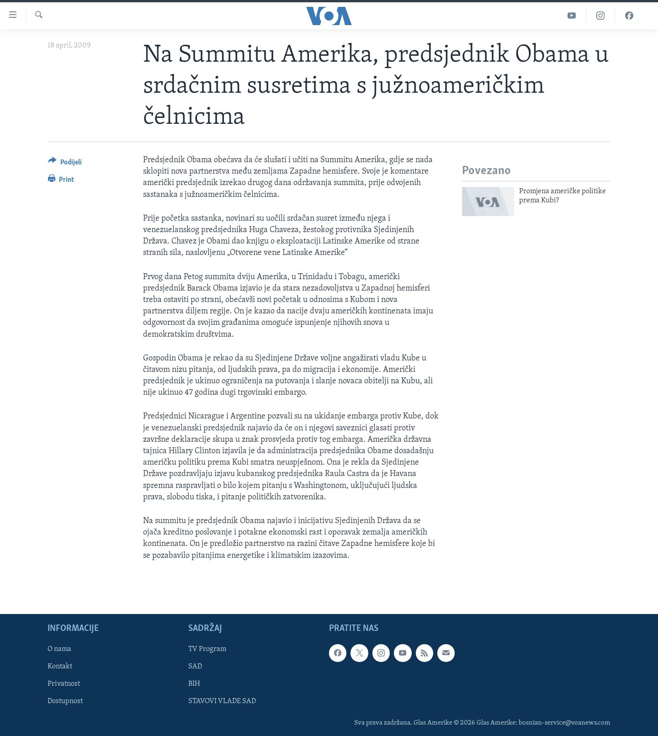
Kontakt (60, 666)
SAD (195, 666)
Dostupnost (65, 701)
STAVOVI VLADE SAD (222, 701)
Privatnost (64, 684)
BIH (194, 684)
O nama (59, 649)
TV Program (207, 649)
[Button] (65, 163)
